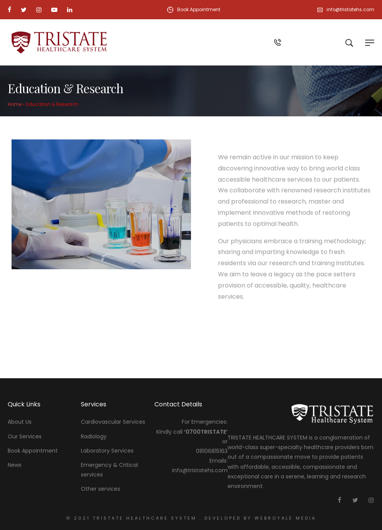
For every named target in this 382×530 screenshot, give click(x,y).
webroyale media (284, 518)
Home (15, 104)
